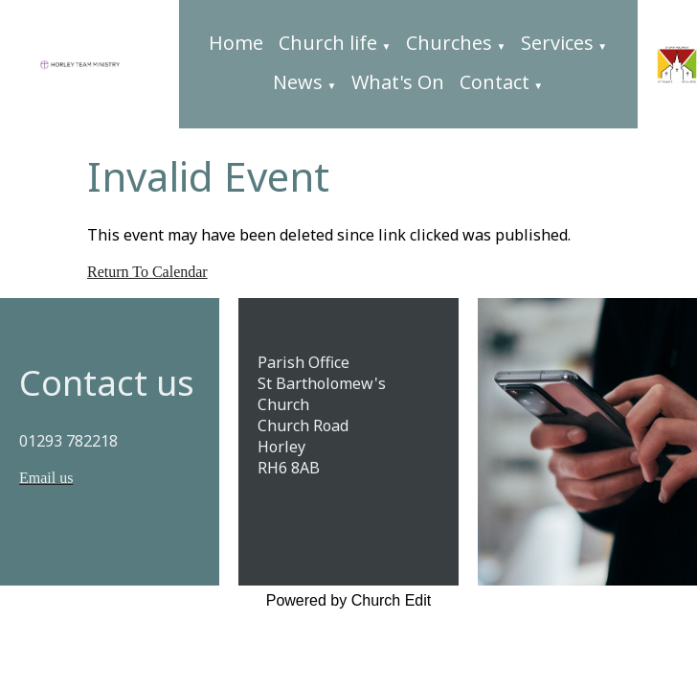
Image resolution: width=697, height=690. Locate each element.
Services (557, 43)
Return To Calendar (147, 272)
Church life (328, 43)
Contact (494, 82)
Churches (449, 43)
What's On (397, 82)
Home (236, 43)
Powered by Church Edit (349, 600)
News (298, 82)
